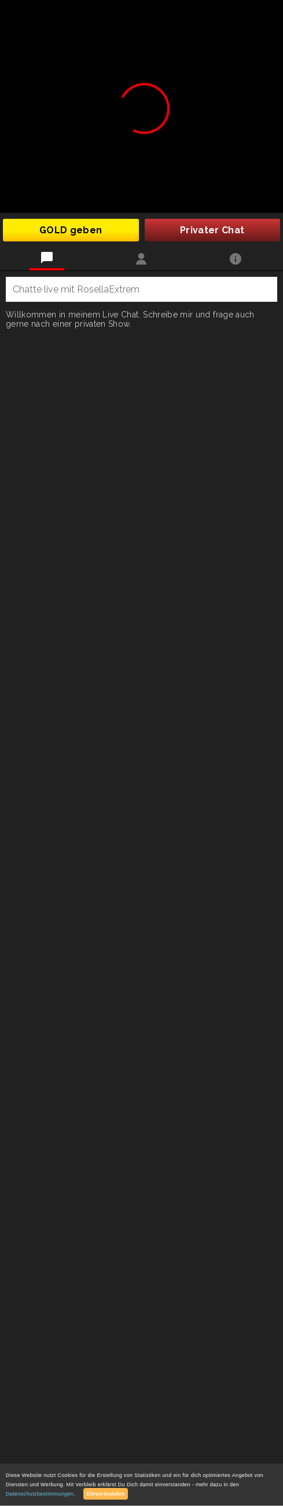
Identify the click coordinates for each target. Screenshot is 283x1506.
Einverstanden (105, 1494)
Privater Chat (212, 230)
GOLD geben (70, 230)
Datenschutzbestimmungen (39, 1494)
